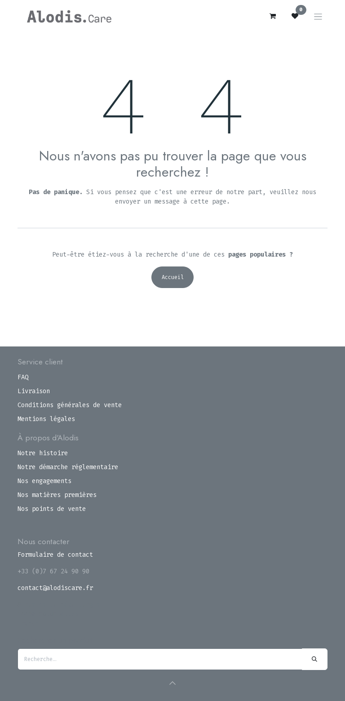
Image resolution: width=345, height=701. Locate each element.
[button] (172, 683)
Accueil (173, 277)
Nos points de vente (52, 509)
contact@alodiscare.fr (55, 588)
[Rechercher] (314, 659)
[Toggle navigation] (318, 16)
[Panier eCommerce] (273, 16)
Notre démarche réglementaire (68, 467)
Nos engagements (44, 481)
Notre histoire (43, 453)
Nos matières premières (57, 495)
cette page (208, 201)
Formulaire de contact (55, 554)
